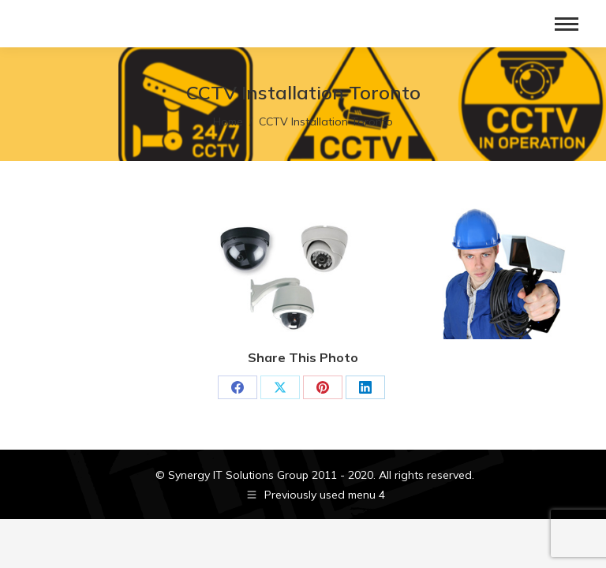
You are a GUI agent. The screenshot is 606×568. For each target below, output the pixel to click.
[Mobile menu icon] (566, 24)
